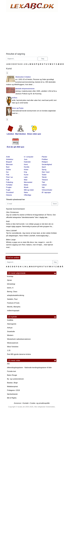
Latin (26, 177)
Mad (25, 180)
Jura (25, 159)
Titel (43, 182)
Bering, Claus (12, 292)
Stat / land (45, 172)
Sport (44, 167)
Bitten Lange (11, 240)
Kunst (26, 175)
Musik (26, 187)
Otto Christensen (12, 212)
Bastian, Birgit (12, 383)
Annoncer (17, 403)
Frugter (9, 187)
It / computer (28, 157)
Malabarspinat (12, 386)
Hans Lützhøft (11, 231)
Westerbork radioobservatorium (19, 339)
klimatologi (11, 284)
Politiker (45, 159)
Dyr (7, 172)
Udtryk (44, 185)
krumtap (10, 276)
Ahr (8, 364)
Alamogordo (11, 324)
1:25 (8, 350)
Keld (7, 221)
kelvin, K (10, 288)
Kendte (26, 167)
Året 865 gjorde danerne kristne (19, 354)
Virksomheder (47, 190)
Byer (8, 167)
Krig (25, 172)
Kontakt (26, 403)
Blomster (9, 164)
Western (10, 335)
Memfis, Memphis (13, 307)
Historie (9, 195)
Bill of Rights (11, 398)
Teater (44, 175)
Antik (8, 157)
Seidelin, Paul (12, 299)
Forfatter (9, 185)
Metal (26, 185)
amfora (32, 100)
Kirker (26, 170)
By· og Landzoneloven (15, 379)
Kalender (27, 162)
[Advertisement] (23, 32)
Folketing (9, 182)
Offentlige (27, 195)
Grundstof (10, 192)
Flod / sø (9, 177)
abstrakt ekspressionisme (32, 91)
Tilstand (45, 180)
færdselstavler (12, 394)
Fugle (8, 190)
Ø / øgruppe (46, 192)
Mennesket (28, 182)
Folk (7, 180)
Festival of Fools (13, 303)
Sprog (44, 170)
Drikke (8, 170)
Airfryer (10, 328)
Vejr (43, 187)
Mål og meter (29, 190)
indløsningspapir (13, 310)
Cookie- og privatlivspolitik (40, 403)
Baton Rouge (12, 375)
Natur (26, 192)
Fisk (7, 175)
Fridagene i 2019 (13, 390)
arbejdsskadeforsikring (15, 295)
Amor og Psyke (32, 111)
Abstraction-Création (32, 81)
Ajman (9, 280)
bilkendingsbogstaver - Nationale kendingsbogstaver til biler (29, 367)
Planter (44, 157)
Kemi (26, 164)
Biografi (9, 162)
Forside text (11, 371)
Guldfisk (10, 320)
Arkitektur (9, 159)
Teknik (44, 177)
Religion (45, 162)
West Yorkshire (12, 347)
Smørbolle (11, 331)
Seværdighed (47, 164)
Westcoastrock (12, 343)
